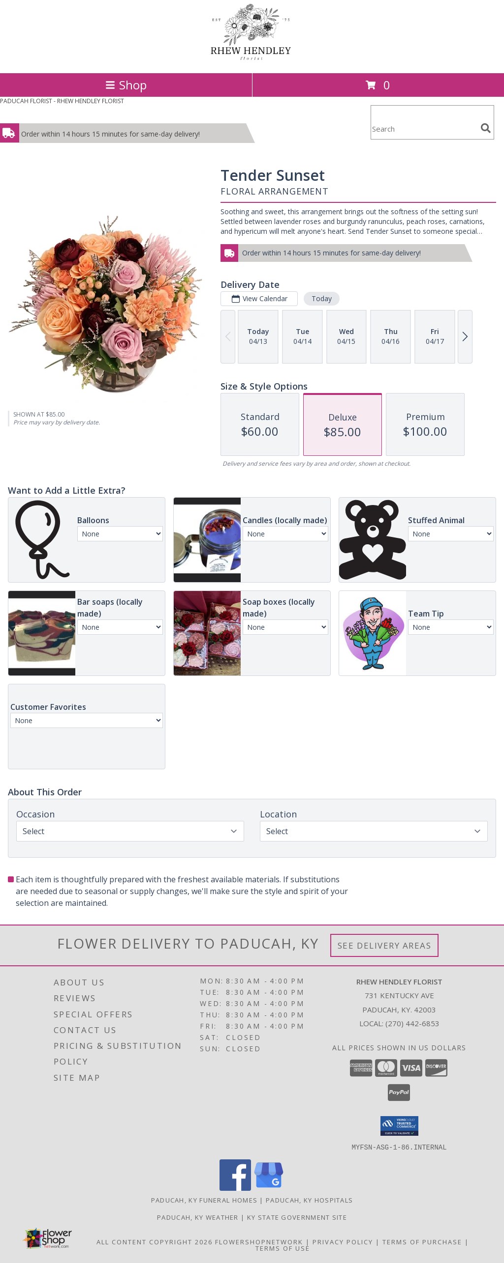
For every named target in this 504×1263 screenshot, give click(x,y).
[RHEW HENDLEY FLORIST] (252, 58)
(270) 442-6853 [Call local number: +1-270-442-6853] (412, 1023)
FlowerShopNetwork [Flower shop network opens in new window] (259, 1241)
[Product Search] (423, 128)
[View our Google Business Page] (268, 1187)
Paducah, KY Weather (198, 1216)
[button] (399, 1126)
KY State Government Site (297, 1216)
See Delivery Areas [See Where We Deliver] (385, 945)
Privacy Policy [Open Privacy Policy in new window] (343, 1241)
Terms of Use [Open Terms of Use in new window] (282, 1247)
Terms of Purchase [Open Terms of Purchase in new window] (422, 1241)
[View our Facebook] (235, 1187)
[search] (486, 128)
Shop (126, 85)
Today (322, 298)
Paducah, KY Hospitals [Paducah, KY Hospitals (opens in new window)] (309, 1199)
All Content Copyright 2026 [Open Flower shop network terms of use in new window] (154, 1241)
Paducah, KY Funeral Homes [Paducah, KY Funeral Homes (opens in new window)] (204, 1199)
